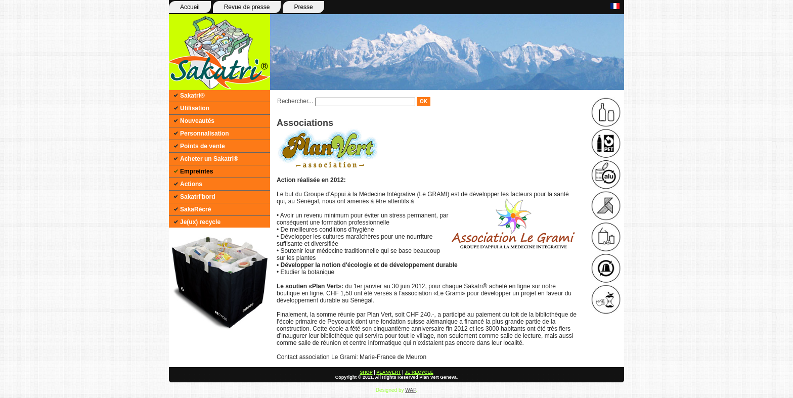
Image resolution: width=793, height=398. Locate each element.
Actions (191, 184)
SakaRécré (195, 209)
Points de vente (202, 146)
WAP (410, 390)
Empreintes (196, 171)
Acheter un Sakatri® (209, 158)
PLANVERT (388, 372)
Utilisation (194, 108)
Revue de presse (247, 7)
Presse (303, 7)
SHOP (366, 372)
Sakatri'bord (197, 196)
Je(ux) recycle (200, 222)
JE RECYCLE (419, 372)
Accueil (190, 7)
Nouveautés (197, 120)
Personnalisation (204, 133)
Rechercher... (295, 101)
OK (423, 101)
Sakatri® (192, 95)
